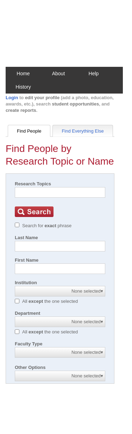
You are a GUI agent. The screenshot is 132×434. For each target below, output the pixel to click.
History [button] (23, 87)
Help (94, 73)
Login (12, 97)
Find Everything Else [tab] (82, 131)
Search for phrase (46, 225)
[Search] (60, 192)
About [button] (58, 73)
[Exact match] (17, 225)
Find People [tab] (29, 131)
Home (23, 73)
